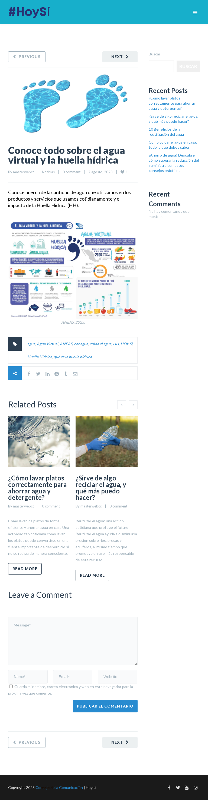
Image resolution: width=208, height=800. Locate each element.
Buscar (154, 54)
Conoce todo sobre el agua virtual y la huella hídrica (66, 155)
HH (116, 343)
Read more (24, 568)
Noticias (48, 172)
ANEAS (66, 343)
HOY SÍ (126, 343)
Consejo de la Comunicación (59, 787)
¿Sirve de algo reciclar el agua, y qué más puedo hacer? (101, 487)
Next (117, 56)
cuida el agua (100, 343)
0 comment (71, 172)
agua (31, 343)
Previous (30, 56)
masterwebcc (23, 172)
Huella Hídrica (39, 356)
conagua (81, 343)
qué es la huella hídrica (73, 356)
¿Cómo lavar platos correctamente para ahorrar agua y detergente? (37, 487)
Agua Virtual (47, 343)
